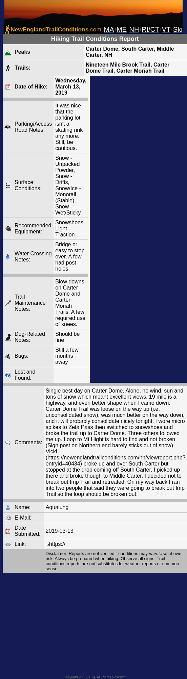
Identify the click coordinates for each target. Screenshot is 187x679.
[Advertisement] (129, 229)
